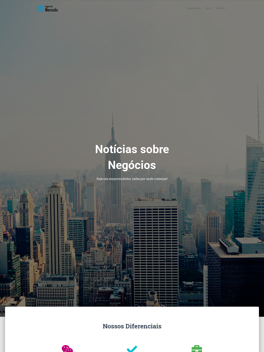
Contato (220, 8)
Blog (208, 8)
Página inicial (194, 8)
